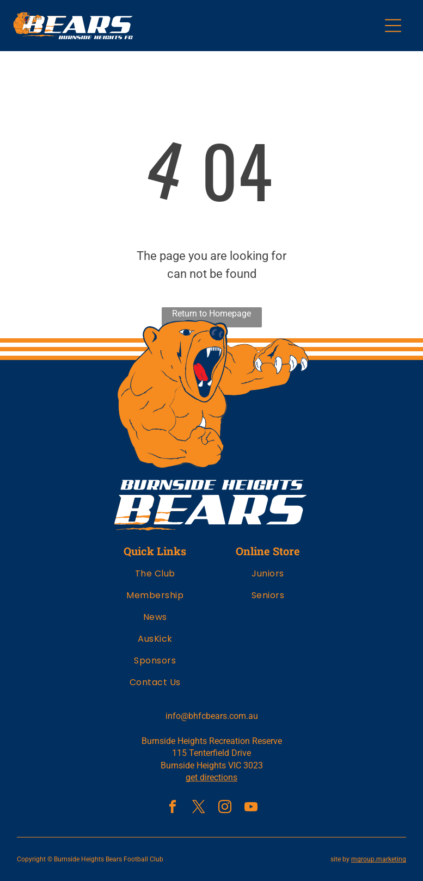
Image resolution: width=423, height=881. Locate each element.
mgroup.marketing (378, 859)
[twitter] (199, 808)
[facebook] (172, 808)
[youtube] (251, 808)
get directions (211, 777)
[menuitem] (155, 577)
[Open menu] (393, 25)
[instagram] (225, 808)
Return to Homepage (211, 313)
